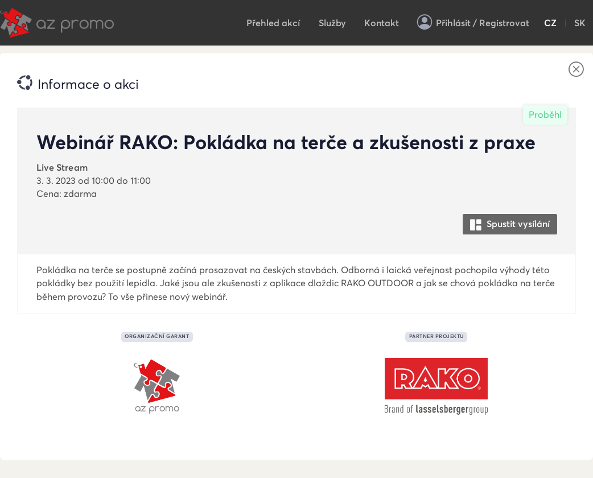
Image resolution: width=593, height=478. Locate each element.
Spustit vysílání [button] (510, 224)
